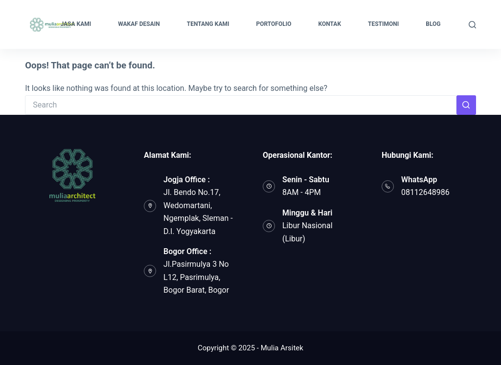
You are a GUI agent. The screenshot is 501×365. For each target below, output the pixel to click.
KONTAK (330, 24)
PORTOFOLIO (273, 24)
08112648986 (425, 192)
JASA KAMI (75, 24)
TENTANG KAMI (208, 24)
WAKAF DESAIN (139, 24)
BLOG (433, 24)
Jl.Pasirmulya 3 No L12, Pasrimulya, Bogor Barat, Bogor (196, 277)
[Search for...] (240, 105)
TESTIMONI (383, 24)
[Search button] (466, 105)
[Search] (472, 24)
